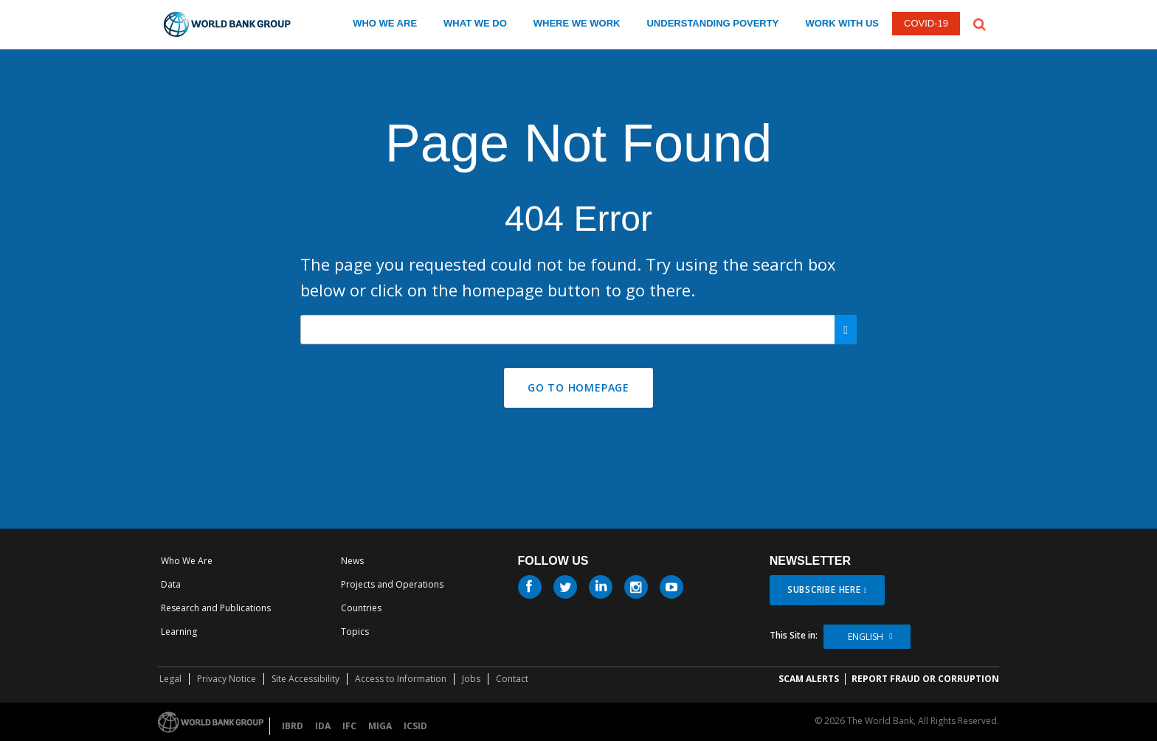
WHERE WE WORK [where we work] (577, 23)
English (865, 636)
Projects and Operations (392, 584)
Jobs (471, 678)
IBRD (292, 726)
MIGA (380, 726)
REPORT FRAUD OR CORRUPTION (925, 678)
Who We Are (187, 560)
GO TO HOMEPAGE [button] (578, 387)
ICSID (415, 726)
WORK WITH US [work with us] (842, 23)
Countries (361, 608)
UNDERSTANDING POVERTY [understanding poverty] (712, 23)
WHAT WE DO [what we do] (475, 23)
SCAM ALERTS (808, 678)
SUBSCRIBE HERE (824, 589)
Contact (512, 678)
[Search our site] (578, 329)
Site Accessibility (305, 678)
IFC (349, 726)
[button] (979, 23)
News (352, 560)
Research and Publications (216, 608)
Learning (179, 631)
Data (171, 584)
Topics (355, 631)
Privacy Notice (226, 678)
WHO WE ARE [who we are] (385, 23)
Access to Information (400, 678)
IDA (323, 726)
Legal (170, 678)
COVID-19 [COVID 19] (926, 23)
